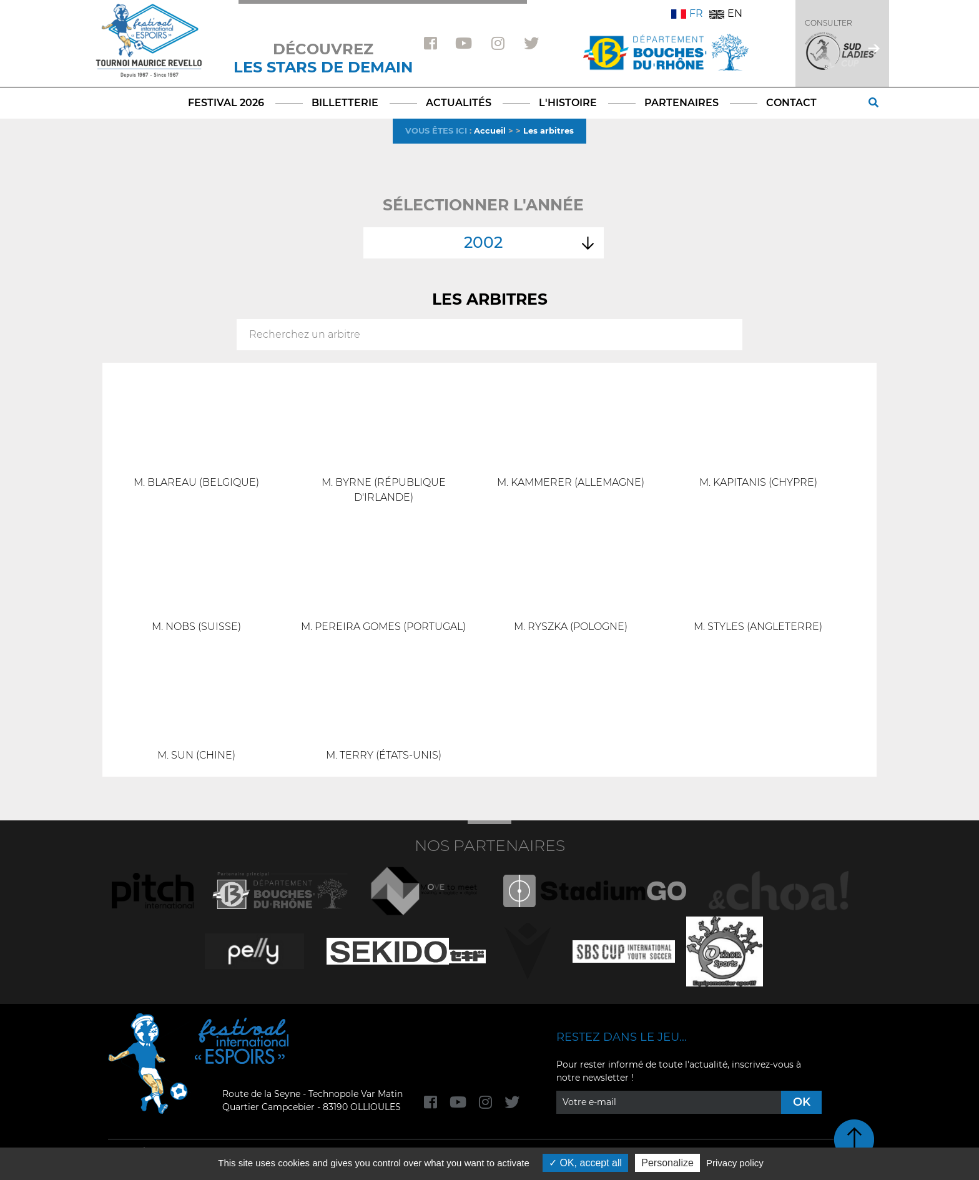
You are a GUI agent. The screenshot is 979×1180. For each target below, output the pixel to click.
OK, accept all (585, 1163)
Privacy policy (735, 1163)
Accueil (490, 130)
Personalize (667, 1163)
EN (725, 13)
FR (687, 13)
